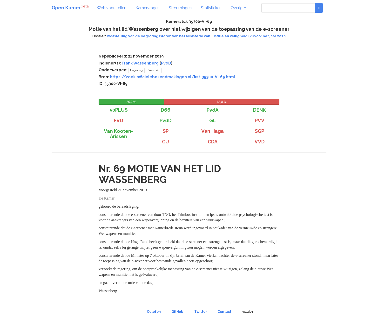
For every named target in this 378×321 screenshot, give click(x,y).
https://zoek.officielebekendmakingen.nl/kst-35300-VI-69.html (172, 77)
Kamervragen (147, 8)
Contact (224, 312)
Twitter (200, 312)
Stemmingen (180, 8)
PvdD (166, 63)
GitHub (177, 312)
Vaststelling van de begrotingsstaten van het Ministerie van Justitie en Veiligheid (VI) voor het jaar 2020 (196, 36)
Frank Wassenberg (140, 63)
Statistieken (211, 8)
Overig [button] (238, 8)
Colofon (154, 312)
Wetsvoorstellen (111, 8)
